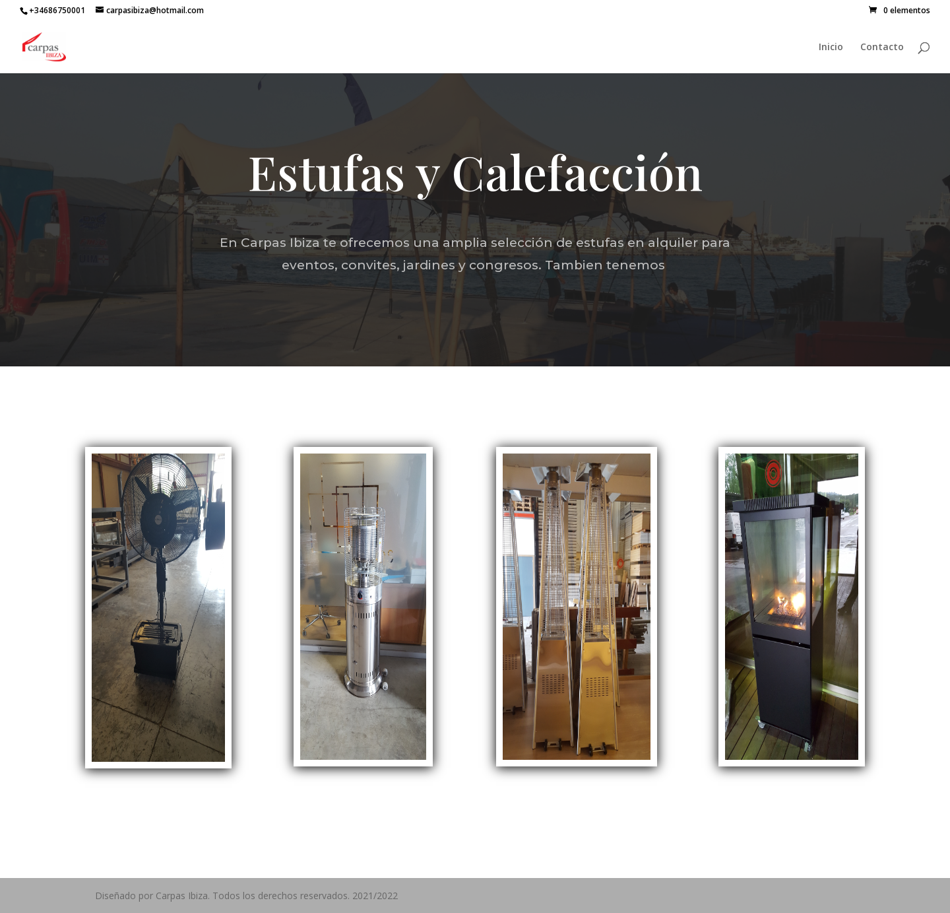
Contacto (882, 47)
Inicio (831, 47)
